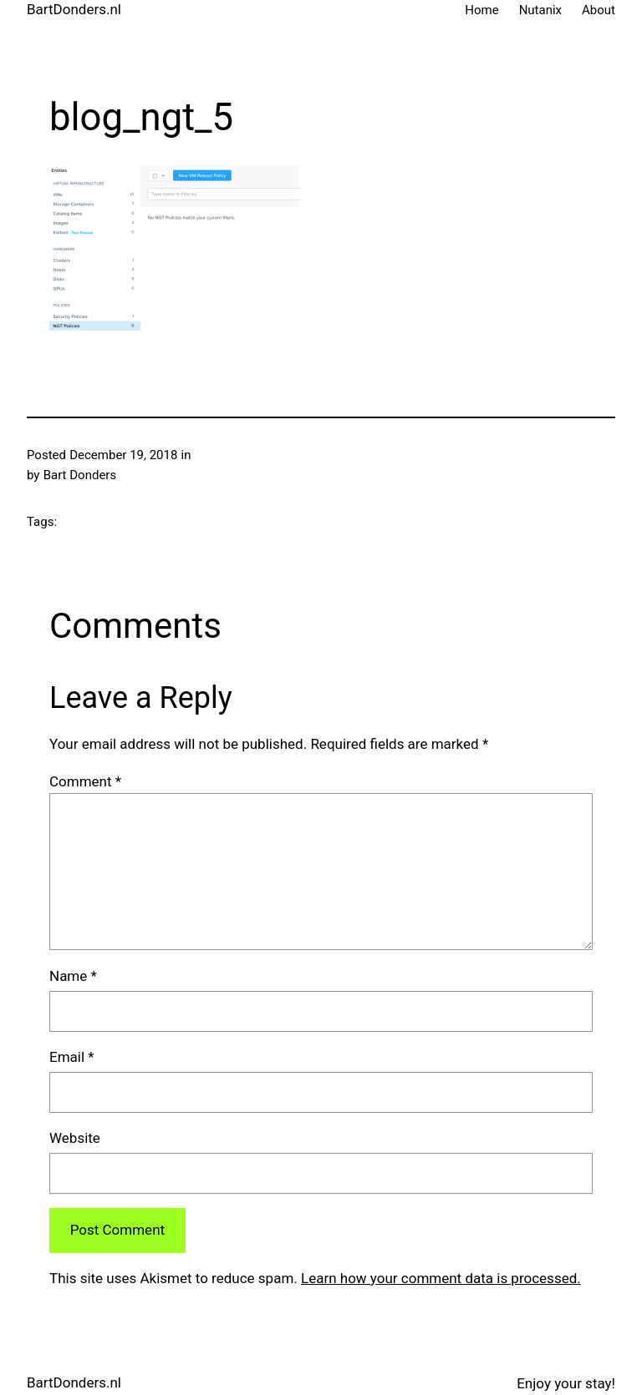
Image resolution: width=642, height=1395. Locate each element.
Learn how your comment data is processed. (441, 1278)
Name (73, 976)
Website (74, 1138)
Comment (85, 781)
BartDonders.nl (74, 9)
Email (71, 1057)
